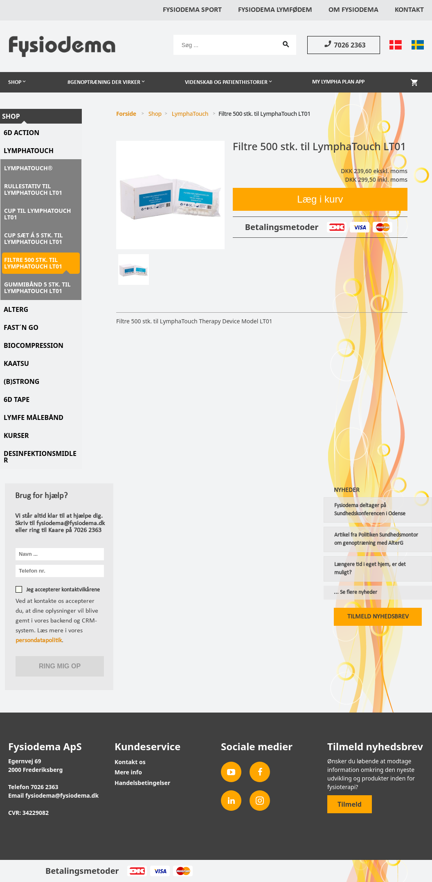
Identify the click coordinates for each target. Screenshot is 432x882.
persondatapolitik (39, 640)
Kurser (16, 435)
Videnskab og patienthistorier (226, 82)
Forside (126, 113)
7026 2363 (343, 45)
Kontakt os (130, 762)
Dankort (336, 227)
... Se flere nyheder (355, 593)
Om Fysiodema (353, 10)
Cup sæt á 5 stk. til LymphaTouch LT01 (33, 238)
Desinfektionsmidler (40, 457)
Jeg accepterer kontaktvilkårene (63, 590)
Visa (359, 227)
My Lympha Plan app (338, 82)
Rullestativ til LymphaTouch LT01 (33, 189)
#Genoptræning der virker (104, 82)
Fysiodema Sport (192, 10)
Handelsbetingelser (142, 783)
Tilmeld (350, 804)
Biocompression (33, 345)
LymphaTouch (29, 150)
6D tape (16, 399)
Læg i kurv (320, 199)
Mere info (128, 772)
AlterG (16, 309)
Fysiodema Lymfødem (275, 10)
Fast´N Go (21, 327)
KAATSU (16, 363)
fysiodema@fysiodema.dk (62, 795)
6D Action (21, 132)
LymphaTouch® (28, 168)
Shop (14, 82)
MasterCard (382, 227)
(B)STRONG (21, 381)
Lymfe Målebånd (33, 417)
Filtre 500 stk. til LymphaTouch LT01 (33, 263)
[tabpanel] (170, 195)
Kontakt (409, 10)
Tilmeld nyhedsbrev (378, 617)
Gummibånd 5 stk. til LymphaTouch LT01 (37, 287)
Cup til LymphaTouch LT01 (37, 214)
